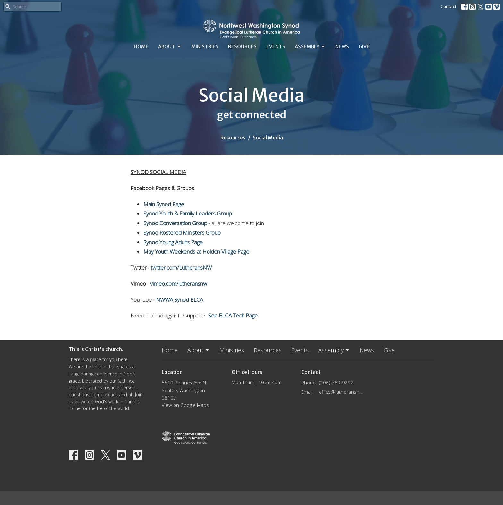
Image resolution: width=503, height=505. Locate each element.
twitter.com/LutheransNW (181, 267)
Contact (448, 6)
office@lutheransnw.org (342, 392)
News (342, 47)
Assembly (310, 47)
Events (275, 47)
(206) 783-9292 (336, 382)
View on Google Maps (185, 405)
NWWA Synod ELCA (179, 299)
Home (141, 47)
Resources (242, 47)
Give (364, 47)
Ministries (204, 47)
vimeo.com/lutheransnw (178, 283)
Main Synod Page (163, 204)
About (170, 47)
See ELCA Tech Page (233, 315)
